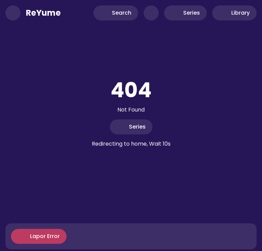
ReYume (43, 13)
